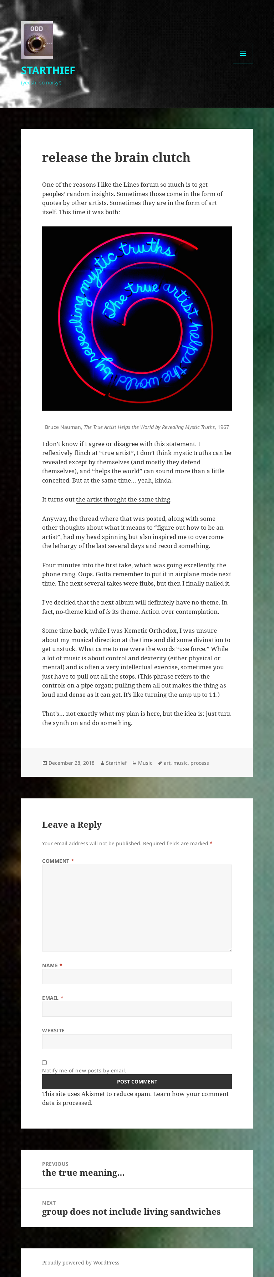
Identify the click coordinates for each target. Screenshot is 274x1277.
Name (52, 965)
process (200, 762)
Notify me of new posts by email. (84, 1070)
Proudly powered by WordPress (80, 1262)
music (180, 762)
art (167, 762)
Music (145, 762)
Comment (58, 860)
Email (53, 997)
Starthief (116, 762)
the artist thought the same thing (123, 499)
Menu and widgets (243, 63)
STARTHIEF (48, 70)
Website (53, 1030)
